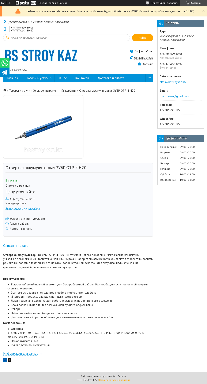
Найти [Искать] (143, 37)
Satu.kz (122, 376)
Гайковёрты (68, 90)
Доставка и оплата (111, 78)
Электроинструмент (46, 90)
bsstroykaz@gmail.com (174, 96)
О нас (63, 78)
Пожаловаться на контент (114, 379)
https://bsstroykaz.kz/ (173, 82)
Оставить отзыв (143, 58)
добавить (172, 2)
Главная (12, 78)
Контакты (82, 78)
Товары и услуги (37, 78)
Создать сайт (46, 2)
